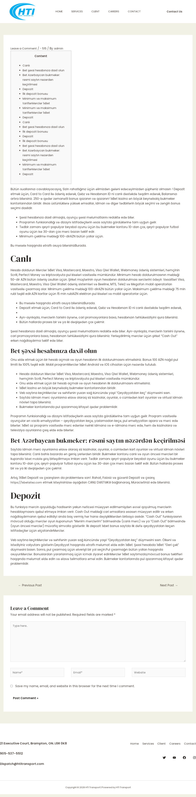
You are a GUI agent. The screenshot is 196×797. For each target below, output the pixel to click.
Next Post (168, 585)
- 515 (45, 48)
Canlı (26, 65)
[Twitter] (164, 764)
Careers (113, 11)
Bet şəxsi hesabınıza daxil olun (45, 70)
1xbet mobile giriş (37, 459)
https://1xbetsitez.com (27, 482)
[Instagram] (194, 764)
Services (77, 11)
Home (59, 11)
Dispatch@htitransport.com (23, 766)
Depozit (28, 89)
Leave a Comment (25, 48)
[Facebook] (184, 764)
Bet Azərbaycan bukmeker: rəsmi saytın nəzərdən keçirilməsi (42, 79)
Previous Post (30, 585)
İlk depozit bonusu (36, 94)
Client (95, 11)
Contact (134, 11)
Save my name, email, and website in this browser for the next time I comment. (75, 689)
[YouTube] (174, 764)
